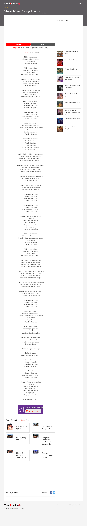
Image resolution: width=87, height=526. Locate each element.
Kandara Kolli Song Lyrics (72, 118)
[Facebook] (82, 4)
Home (53, 504)
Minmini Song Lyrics (71, 69)
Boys (45, 13)
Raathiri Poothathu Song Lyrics (72, 95)
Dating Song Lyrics (21, 439)
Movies (59, 504)
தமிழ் (43, 44)
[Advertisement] (30, 29)
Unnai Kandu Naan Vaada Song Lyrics (72, 86)
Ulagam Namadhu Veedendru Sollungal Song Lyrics (73, 112)
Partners (65, 504)
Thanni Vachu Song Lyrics (72, 60)
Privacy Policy (73, 504)
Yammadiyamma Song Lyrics (71, 52)
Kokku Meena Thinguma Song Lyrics (72, 78)
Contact (81, 504)
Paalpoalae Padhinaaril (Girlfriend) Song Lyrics (46, 441)
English (18, 44)
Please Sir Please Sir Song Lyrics (21, 455)
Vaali (6, 8)
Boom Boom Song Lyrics (47, 427)
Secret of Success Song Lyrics (47, 455)
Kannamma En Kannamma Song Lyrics (73, 128)
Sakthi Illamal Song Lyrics (72, 102)
